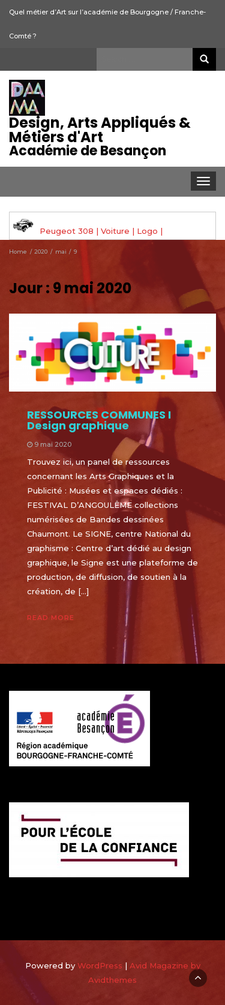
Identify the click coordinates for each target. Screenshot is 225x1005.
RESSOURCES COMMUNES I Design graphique (99, 420)
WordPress (99, 965)
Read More (50, 617)
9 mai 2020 (52, 444)
